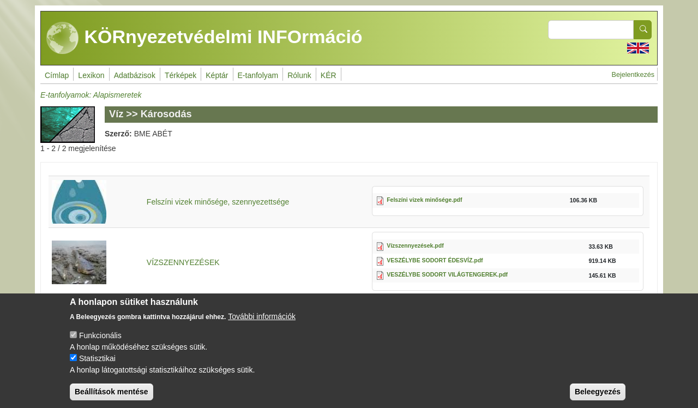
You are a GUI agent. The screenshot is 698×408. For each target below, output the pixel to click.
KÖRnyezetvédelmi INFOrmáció (204, 38)
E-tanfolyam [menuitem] (258, 75)
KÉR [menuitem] (328, 75)
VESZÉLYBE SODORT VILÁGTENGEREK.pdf (447, 274)
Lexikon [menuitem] (91, 75)
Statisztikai (97, 367)
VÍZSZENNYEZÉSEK (183, 262)
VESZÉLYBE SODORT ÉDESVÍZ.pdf (435, 260)
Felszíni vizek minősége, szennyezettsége (218, 201)
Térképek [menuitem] (180, 75)
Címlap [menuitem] (57, 75)
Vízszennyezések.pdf (415, 245)
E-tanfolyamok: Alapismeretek (90, 95)
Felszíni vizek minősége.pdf (424, 199)
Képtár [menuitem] (217, 75)
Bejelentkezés (633, 75)
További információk (262, 325)
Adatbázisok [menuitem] (134, 75)
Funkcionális (100, 344)
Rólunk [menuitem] (299, 75)
